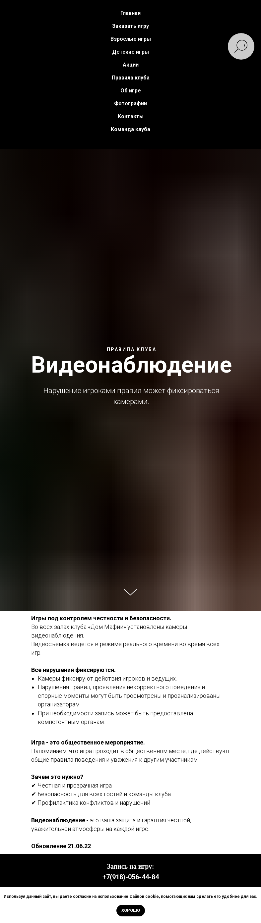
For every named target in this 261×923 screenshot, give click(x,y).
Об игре (130, 90)
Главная (130, 13)
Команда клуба (130, 129)
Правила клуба (131, 78)
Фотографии (130, 103)
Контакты (131, 116)
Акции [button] (131, 65)
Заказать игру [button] (130, 26)
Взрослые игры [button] (130, 39)
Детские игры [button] (130, 52)
